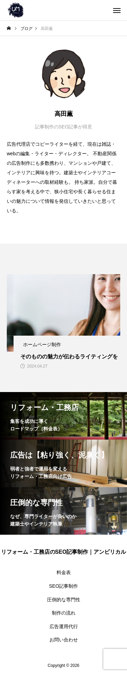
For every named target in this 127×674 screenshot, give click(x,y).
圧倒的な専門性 (63, 599)
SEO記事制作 (63, 586)
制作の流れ (64, 613)
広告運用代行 (63, 626)
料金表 (64, 572)
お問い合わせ (63, 639)
